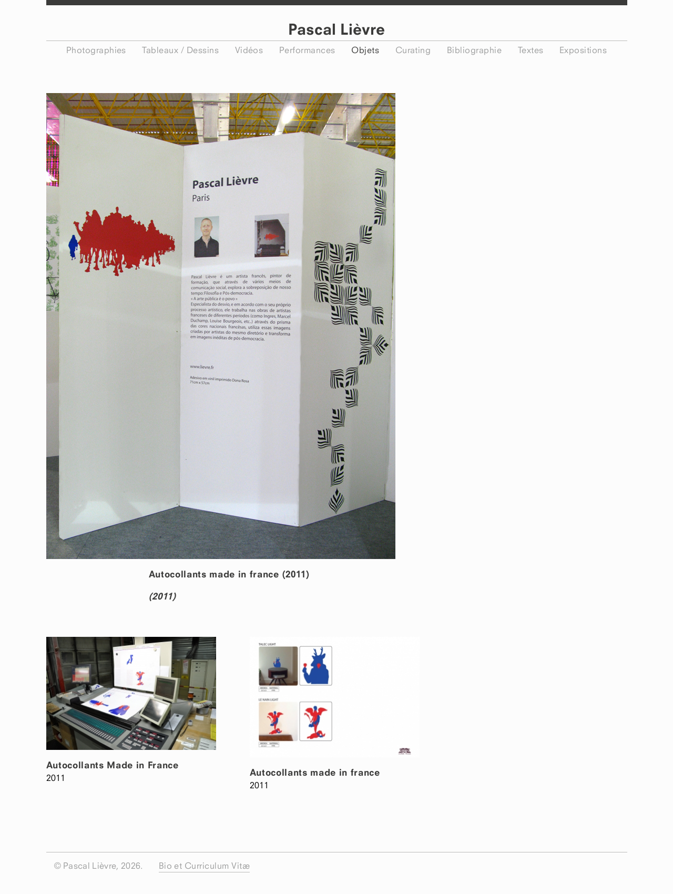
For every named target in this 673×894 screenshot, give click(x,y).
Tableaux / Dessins (180, 50)
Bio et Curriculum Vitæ (204, 865)
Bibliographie (474, 50)
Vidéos (249, 50)
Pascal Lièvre (336, 29)
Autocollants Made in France (112, 764)
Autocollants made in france (315, 772)
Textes (531, 50)
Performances (307, 50)
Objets (365, 50)
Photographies (96, 50)
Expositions (583, 50)
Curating (413, 50)
